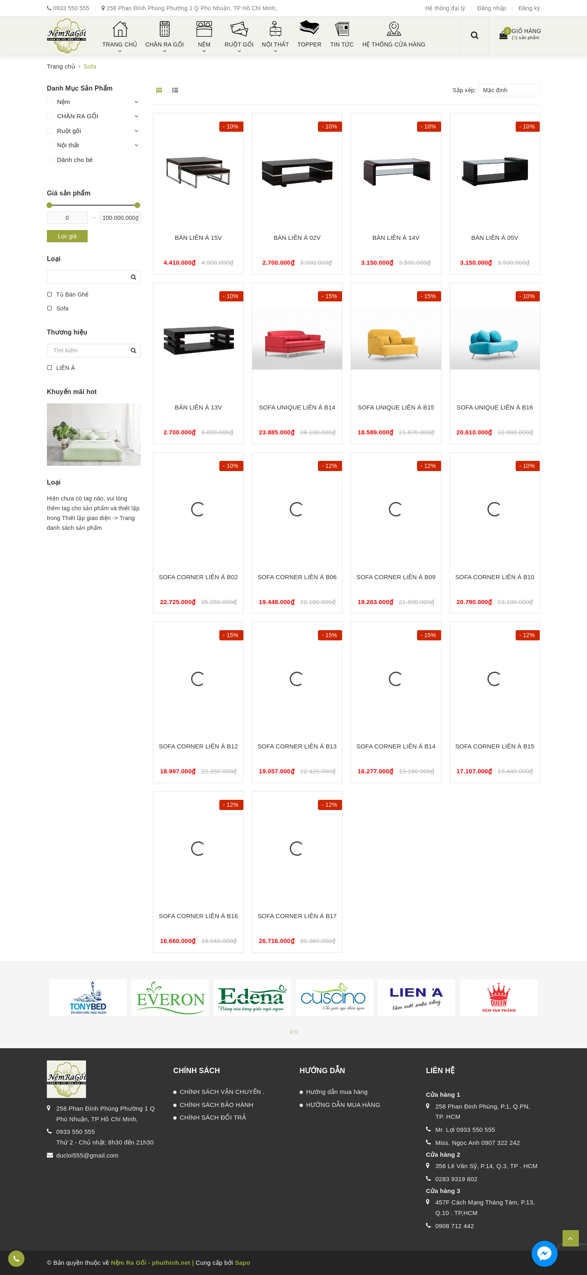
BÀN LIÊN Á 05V (495, 237)
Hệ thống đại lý (445, 8)
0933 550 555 (71, 8)
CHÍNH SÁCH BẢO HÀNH (217, 1104)
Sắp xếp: (464, 90)
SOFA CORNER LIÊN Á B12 (198, 746)
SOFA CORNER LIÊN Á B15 (494, 746)
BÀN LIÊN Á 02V (297, 237)
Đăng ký (529, 8)
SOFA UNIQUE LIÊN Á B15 (396, 407)
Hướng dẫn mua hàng (337, 1091)
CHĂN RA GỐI (77, 116)
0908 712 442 (454, 1225)
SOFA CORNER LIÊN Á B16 (198, 915)
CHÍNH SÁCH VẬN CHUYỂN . (222, 1091)
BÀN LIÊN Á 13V (198, 407)
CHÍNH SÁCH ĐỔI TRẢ (213, 1117)
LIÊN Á (61, 368)
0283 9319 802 (456, 1178)
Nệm (63, 101)
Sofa (57, 308)
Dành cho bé (75, 159)
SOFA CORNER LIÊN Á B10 (494, 576)
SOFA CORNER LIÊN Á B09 (395, 576)
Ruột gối (69, 130)
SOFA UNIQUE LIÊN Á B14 (297, 407)
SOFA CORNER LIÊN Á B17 (297, 915)
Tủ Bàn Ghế (67, 294)
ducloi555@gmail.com (87, 1155)
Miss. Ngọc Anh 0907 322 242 (477, 1142)
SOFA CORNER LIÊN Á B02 (198, 576)
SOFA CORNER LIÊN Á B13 (297, 746)
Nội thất (68, 145)
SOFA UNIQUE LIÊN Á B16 (495, 407)
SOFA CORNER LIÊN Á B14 (395, 746)
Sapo (242, 1262)
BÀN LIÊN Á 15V (198, 237)
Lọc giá (67, 236)
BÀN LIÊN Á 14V (396, 237)
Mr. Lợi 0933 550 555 (465, 1129)
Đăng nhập (491, 8)
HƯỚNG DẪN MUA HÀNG (343, 1104)
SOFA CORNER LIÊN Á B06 (297, 576)
